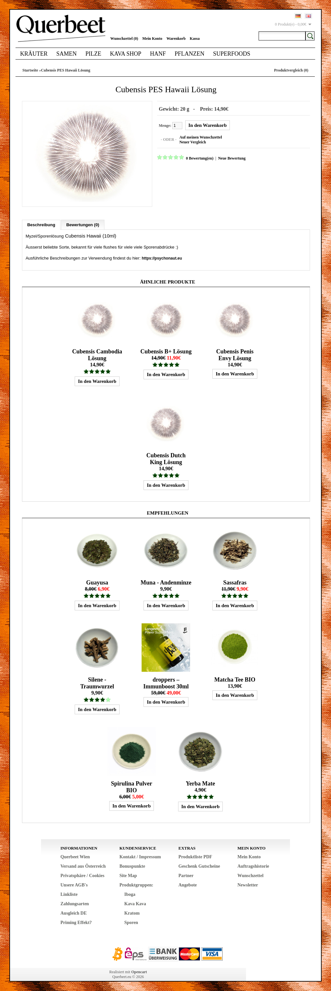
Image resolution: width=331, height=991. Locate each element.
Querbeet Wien (75, 856)
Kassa (195, 38)
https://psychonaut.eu (162, 258)
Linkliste (69, 894)
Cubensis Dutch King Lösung (166, 458)
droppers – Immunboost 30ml (166, 682)
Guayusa (97, 582)
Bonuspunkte (132, 865)
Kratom (132, 912)
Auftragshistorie (253, 865)
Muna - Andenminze (166, 582)
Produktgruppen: (137, 884)
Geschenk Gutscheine (199, 865)
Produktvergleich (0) (291, 70)
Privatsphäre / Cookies (82, 875)
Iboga (129, 894)
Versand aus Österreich (83, 865)
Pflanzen (189, 53)
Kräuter (34, 53)
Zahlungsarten (74, 903)
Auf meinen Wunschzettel (200, 137)
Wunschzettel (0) (124, 38)
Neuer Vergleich (192, 142)
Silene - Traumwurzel (97, 682)
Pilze (93, 53)
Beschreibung (41, 224)
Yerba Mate (200, 783)
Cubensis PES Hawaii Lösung (65, 70)
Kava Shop (125, 53)
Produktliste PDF (195, 856)
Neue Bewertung (231, 158)
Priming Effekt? (76, 922)
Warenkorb (176, 38)
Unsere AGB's (74, 884)
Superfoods (231, 53)
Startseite (30, 70)
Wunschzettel (251, 875)
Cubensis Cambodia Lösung (97, 354)
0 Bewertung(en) (199, 158)
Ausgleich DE (73, 912)
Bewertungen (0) (82, 224)
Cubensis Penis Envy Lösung (235, 354)
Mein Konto (152, 38)
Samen (66, 53)
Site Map (128, 875)
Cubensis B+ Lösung (165, 351)
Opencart (139, 971)
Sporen (131, 922)
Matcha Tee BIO (234, 679)
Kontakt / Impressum (140, 856)
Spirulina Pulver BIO (131, 786)
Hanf (158, 53)
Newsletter (248, 884)
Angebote (187, 884)
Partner (186, 875)
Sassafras (234, 582)
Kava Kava (135, 903)
